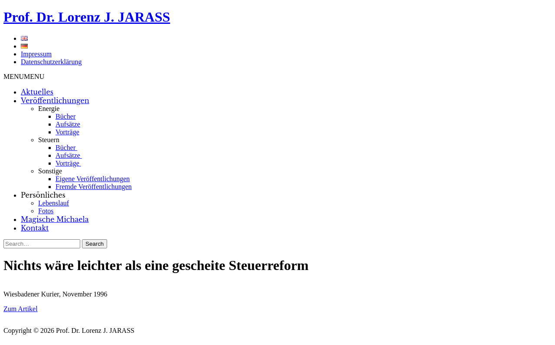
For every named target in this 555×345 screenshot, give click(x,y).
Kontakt (35, 228)
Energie (48, 108)
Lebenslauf (53, 203)
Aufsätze (68, 124)
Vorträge (67, 132)
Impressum (36, 54)
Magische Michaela (55, 219)
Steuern (48, 139)
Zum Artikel (20, 308)
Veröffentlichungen (55, 100)
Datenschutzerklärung (51, 61)
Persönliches (43, 195)
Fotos (46, 211)
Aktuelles (37, 92)
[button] (23, 76)
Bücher (65, 116)
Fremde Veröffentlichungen (94, 186)
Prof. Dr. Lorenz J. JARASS (86, 17)
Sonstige (50, 171)
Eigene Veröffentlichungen (93, 178)
